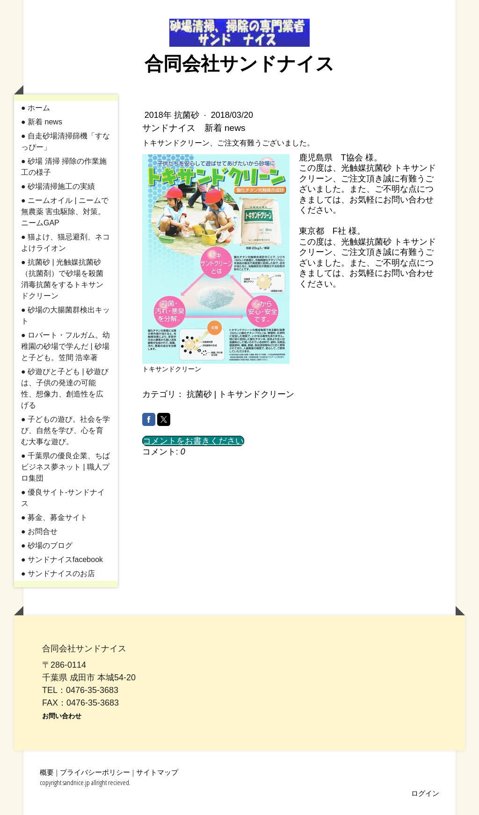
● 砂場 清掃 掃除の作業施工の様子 (64, 166)
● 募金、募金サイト (54, 517)
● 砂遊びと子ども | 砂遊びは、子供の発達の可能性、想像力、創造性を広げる (65, 388)
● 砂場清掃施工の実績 (58, 186)
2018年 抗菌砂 (173, 115)
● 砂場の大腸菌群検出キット (65, 315)
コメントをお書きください (193, 441)
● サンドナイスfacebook (62, 559)
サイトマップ (157, 772)
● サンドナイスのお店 (58, 573)
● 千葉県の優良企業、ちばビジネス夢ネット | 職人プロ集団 (65, 467)
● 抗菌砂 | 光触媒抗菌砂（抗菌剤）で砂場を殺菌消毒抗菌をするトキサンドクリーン (62, 279)
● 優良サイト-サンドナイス (63, 497)
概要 (47, 772)
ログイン (425, 793)
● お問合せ (39, 531)
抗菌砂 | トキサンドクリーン (241, 394)
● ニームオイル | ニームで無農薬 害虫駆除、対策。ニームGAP (65, 211)
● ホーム (35, 108)
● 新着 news (41, 122)
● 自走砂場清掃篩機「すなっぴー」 (65, 141)
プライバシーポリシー (95, 772)
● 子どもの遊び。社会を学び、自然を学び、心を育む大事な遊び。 (65, 430)
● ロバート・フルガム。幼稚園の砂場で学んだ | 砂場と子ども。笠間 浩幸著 (65, 346)
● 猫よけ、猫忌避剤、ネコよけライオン (65, 242)
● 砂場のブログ (47, 545)
